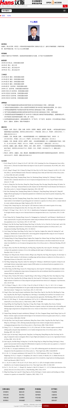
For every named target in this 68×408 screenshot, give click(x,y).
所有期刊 (5, 392)
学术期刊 (6, 11)
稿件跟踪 (38, 395)
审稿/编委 (22, 400)
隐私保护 (54, 400)
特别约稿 (38, 400)
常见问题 (38, 397)
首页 (3, 15)
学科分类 (5, 395)
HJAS (9, 15)
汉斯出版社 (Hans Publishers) (36, 404)
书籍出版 (5, 397)
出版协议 (54, 395)
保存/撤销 (54, 397)
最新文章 (21, 392)
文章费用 (21, 397)
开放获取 (54, 392)
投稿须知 (38, 392)
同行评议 (21, 395)
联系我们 (5, 400)
